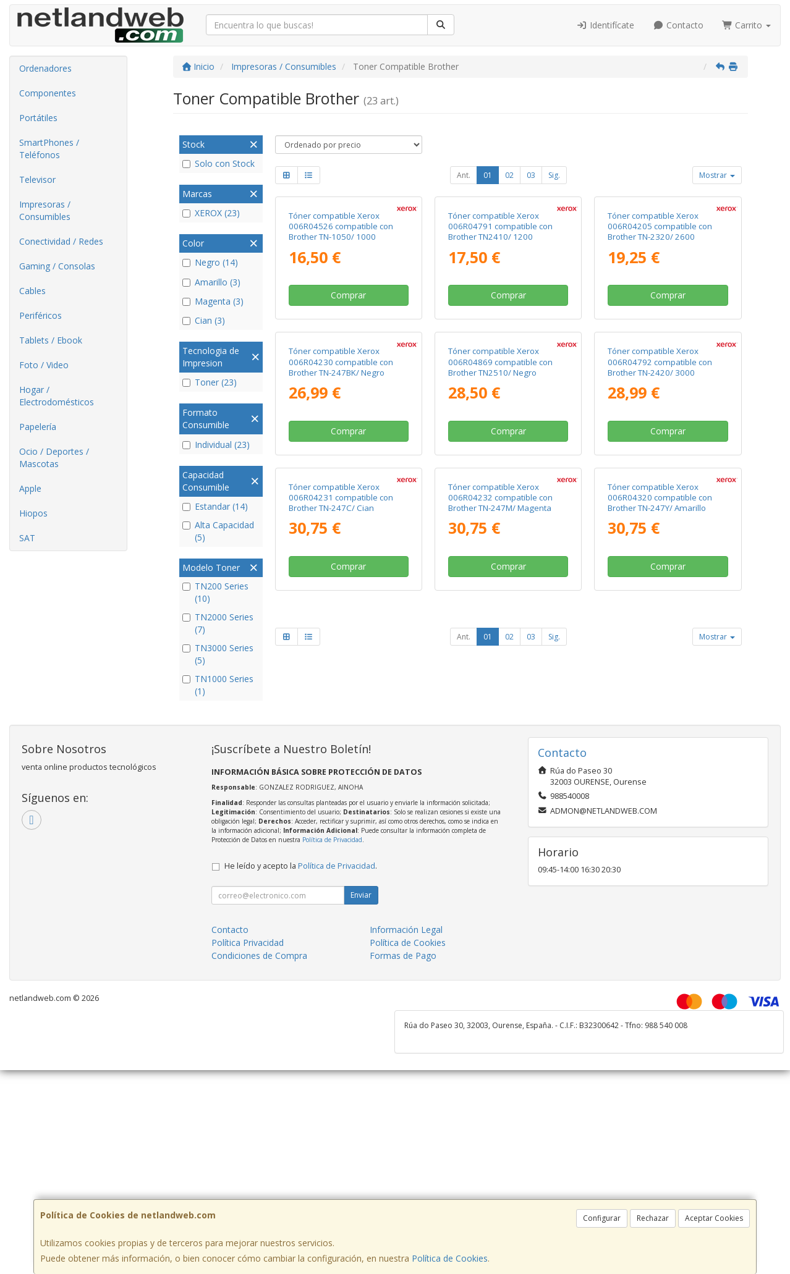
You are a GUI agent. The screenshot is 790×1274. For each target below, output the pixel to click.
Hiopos (33, 513)
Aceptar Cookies (714, 1218)
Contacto (678, 25)
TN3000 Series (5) (217, 654)
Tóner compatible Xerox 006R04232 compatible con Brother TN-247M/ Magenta (500, 836)
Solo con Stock (218, 163)
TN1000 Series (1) (217, 685)
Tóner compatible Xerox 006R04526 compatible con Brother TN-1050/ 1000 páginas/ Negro (341, 344)
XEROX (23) (211, 213)
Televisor (37, 179)
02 (509, 175)
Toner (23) (209, 382)
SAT (27, 538)
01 (487, 175)
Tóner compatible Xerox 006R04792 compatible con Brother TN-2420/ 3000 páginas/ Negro (660, 593)
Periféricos (40, 315)
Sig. (554, 175)
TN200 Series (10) (215, 592)
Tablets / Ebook (50, 340)
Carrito (746, 25)
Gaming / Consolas (57, 266)
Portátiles (38, 118)
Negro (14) (210, 262)
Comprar (348, 408)
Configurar (602, 1218)
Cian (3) (203, 320)
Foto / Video (44, 365)
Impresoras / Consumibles (44, 210)
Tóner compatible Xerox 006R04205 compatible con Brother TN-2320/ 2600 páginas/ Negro (660, 344)
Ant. (463, 175)
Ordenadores (45, 68)
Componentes (47, 93)
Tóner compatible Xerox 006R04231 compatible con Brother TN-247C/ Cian (341, 836)
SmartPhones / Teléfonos (49, 149)
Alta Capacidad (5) (218, 531)
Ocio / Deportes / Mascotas (54, 457)
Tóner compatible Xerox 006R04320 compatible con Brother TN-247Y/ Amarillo (660, 836)
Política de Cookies (450, 1258)
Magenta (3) (213, 301)
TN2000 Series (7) (217, 623)
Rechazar (653, 1218)
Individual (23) (216, 444)
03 (531, 175)
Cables (32, 291)
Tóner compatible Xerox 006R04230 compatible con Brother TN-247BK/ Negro (341, 588)
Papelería (37, 426)
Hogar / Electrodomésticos (56, 396)
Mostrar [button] (717, 175)
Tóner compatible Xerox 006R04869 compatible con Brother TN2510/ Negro (500, 588)
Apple (30, 488)
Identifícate (606, 25)
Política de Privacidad (332, 1114)
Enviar (361, 1170)
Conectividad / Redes (61, 241)
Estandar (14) (215, 506)
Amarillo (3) (211, 282)
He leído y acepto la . (300, 1141)
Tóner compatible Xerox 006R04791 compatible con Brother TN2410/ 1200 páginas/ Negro (500, 344)
